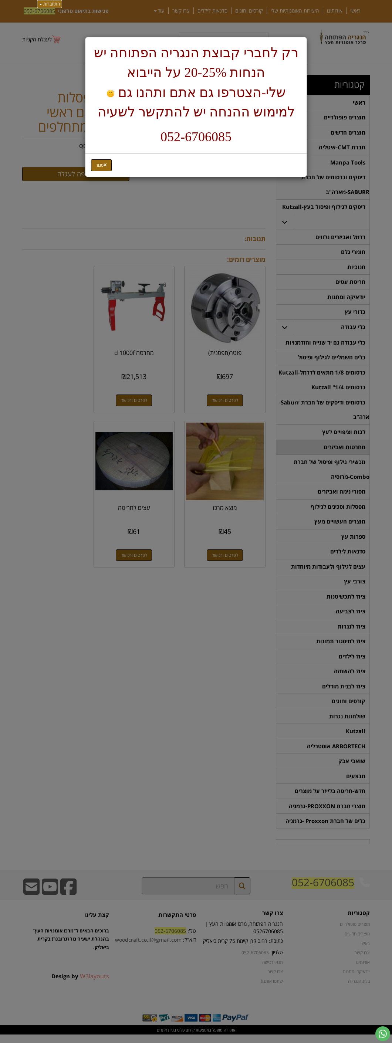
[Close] (101, 165)
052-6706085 (196, 136)
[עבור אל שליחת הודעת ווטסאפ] (382, 1033)
